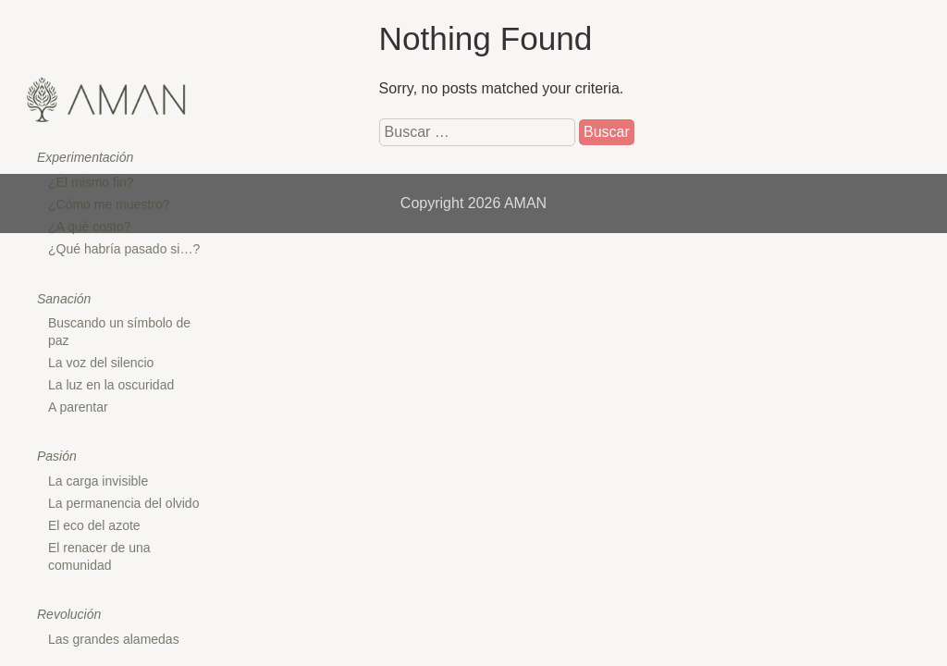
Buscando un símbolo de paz (119, 331)
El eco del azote (94, 525)
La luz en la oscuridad (111, 384)
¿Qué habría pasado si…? (124, 248)
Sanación (64, 298)
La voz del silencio (101, 362)
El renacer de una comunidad (99, 556)
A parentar (78, 407)
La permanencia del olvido (123, 503)
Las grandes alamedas (113, 639)
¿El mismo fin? (91, 182)
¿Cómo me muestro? (108, 204)
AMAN (525, 203)
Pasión (57, 456)
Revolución (69, 614)
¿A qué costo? (89, 226)
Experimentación (85, 157)
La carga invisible (98, 481)
